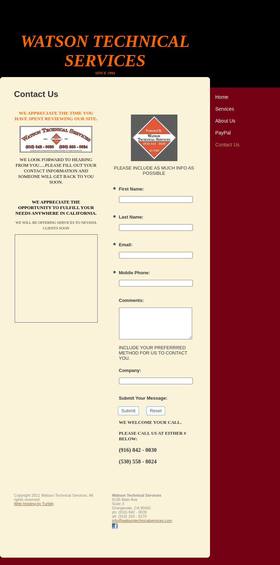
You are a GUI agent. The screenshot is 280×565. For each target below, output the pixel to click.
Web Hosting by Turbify (34, 504)
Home (221, 97)
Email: (126, 244)
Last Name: (131, 217)
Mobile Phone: (134, 272)
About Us (225, 121)
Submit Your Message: (143, 398)
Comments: (131, 300)
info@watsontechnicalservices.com (142, 520)
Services (224, 109)
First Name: (131, 189)
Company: (130, 370)
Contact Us (227, 144)
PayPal (223, 133)
